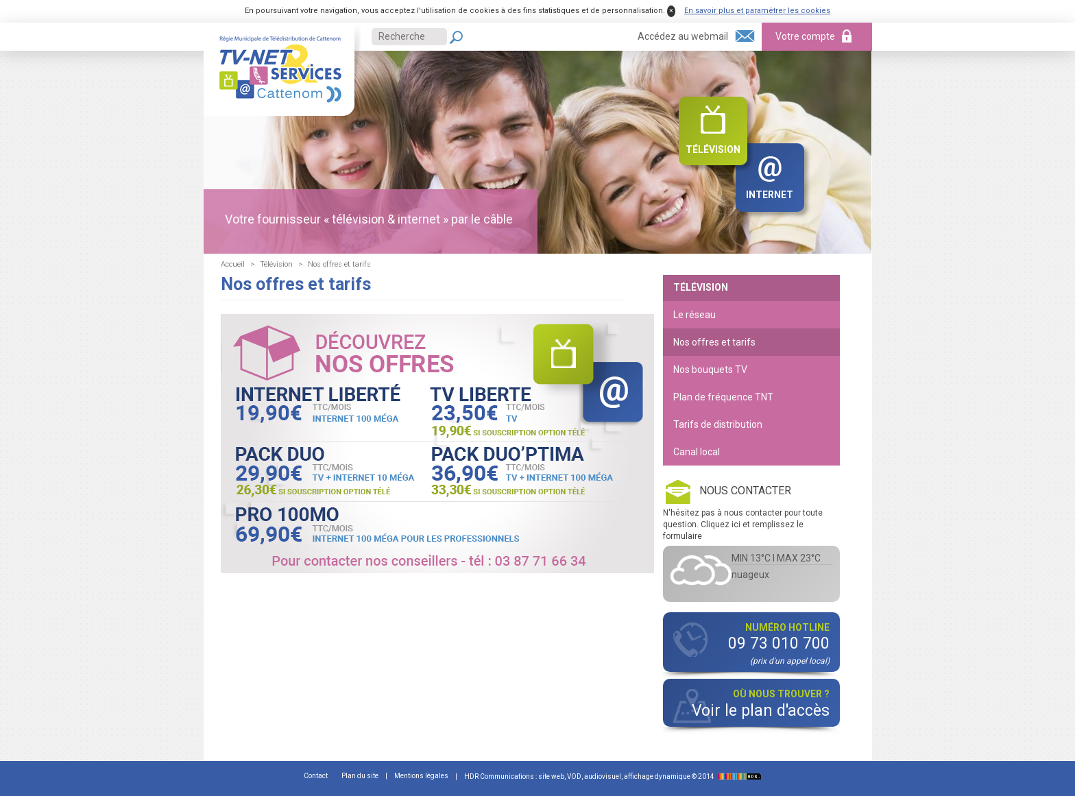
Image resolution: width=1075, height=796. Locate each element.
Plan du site (359, 776)
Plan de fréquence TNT (723, 396)
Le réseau (694, 314)
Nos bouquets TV (710, 369)
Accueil (233, 264)
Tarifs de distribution (717, 424)
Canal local (696, 451)
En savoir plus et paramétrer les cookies (757, 10)
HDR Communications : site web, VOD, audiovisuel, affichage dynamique (614, 776)
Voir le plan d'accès (761, 710)
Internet (769, 194)
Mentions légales (421, 776)
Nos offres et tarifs (714, 342)
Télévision (713, 149)
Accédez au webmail (683, 36)
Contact (316, 776)
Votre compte (805, 36)
